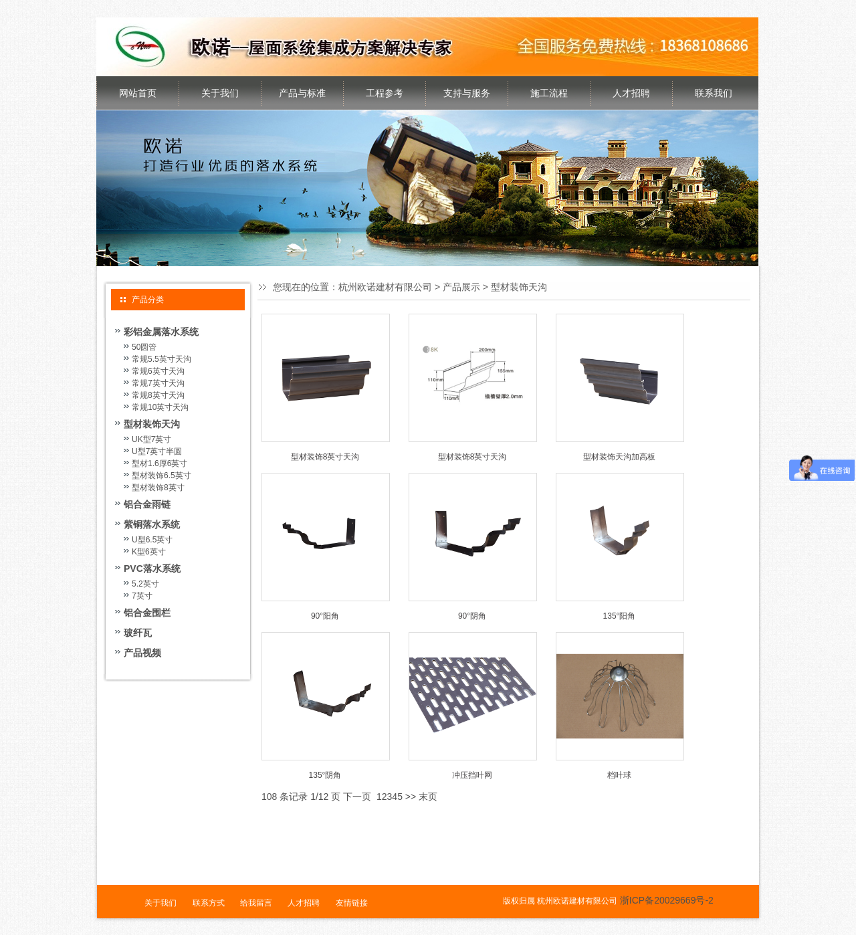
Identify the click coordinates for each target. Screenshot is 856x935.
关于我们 (220, 93)
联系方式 (209, 903)
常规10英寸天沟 (160, 407)
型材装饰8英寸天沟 (325, 456)
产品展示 (461, 287)
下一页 (357, 796)
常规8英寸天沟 (158, 395)
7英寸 (142, 596)
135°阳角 (619, 616)
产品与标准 (302, 93)
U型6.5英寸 (152, 539)
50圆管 (144, 347)
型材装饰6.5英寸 (161, 475)
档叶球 (619, 775)
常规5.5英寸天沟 (161, 359)
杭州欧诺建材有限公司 (385, 287)
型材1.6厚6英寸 (159, 463)
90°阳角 (325, 616)
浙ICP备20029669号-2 (667, 900)
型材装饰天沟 (519, 287)
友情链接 (352, 903)
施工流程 (549, 93)
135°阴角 (325, 775)
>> (410, 796)
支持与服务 (466, 93)
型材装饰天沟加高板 (619, 456)
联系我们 (713, 93)
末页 (428, 796)
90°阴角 (472, 616)
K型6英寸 (149, 551)
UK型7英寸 (151, 439)
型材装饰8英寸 (158, 487)
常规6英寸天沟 (158, 371)
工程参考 (384, 93)
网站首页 (137, 93)
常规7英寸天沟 (158, 383)
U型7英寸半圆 (157, 451)
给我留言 (256, 903)
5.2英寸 (145, 584)
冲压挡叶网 (472, 775)
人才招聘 (631, 93)
